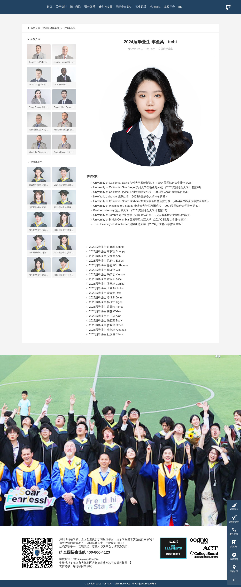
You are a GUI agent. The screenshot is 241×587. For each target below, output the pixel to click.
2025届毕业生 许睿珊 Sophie (106, 246)
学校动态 (155, 6)
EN (180, 6)
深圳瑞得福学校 (50, 28)
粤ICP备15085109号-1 (144, 583)
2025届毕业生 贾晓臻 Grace (106, 325)
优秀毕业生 (69, 28)
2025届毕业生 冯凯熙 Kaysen (107, 274)
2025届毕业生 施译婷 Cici (104, 269)
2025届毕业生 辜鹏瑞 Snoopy (107, 251)
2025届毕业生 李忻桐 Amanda (107, 329)
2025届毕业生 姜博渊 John (105, 297)
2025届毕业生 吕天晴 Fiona (106, 306)
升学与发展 (105, 6)
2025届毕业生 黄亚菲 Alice (105, 279)
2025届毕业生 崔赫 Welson (105, 311)
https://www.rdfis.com (86, 559)
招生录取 (75, 6)
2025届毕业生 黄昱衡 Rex (105, 292)
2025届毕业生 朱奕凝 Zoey (105, 320)
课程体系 (89, 6)
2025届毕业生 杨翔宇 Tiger (105, 302)
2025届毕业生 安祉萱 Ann (105, 256)
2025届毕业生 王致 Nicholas (106, 288)
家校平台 (169, 6)
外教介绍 (33, 39)
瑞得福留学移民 (82, 566)
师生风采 (140, 6)
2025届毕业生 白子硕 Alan (105, 315)
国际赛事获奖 (124, 6)
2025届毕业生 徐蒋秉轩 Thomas (108, 265)
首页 (49, 6)
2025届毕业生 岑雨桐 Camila (106, 283)
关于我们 (61, 6)
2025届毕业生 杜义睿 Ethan (106, 334)
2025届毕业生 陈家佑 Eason (106, 260)
